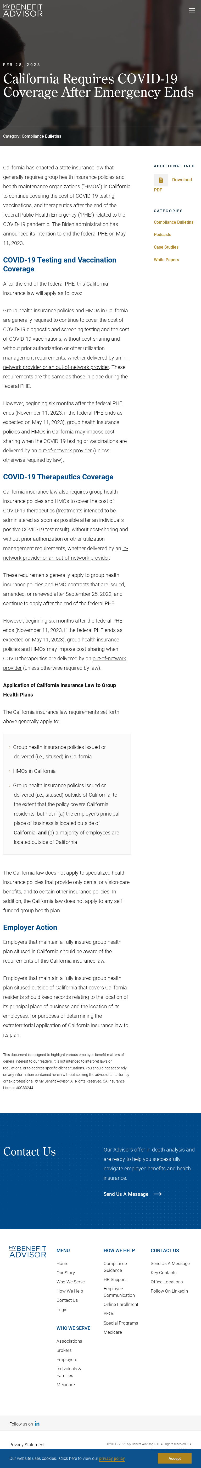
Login (62, 1309)
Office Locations (167, 1282)
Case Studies (166, 247)
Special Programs (121, 1323)
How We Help (70, 1291)
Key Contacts (164, 1272)
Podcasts (162, 234)
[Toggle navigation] (192, 11)
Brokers (64, 1350)
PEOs (109, 1313)
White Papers (166, 259)
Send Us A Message (170, 1263)
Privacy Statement (26, 1445)
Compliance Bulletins (41, 136)
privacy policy (112, 1458)
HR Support (115, 1279)
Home (63, 1263)
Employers (67, 1359)
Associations (69, 1341)
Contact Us (67, 1300)
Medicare (66, 1384)
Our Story (66, 1272)
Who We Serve (71, 1282)
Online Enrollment (121, 1304)
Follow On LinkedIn (169, 1291)
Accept (175, 1458)
